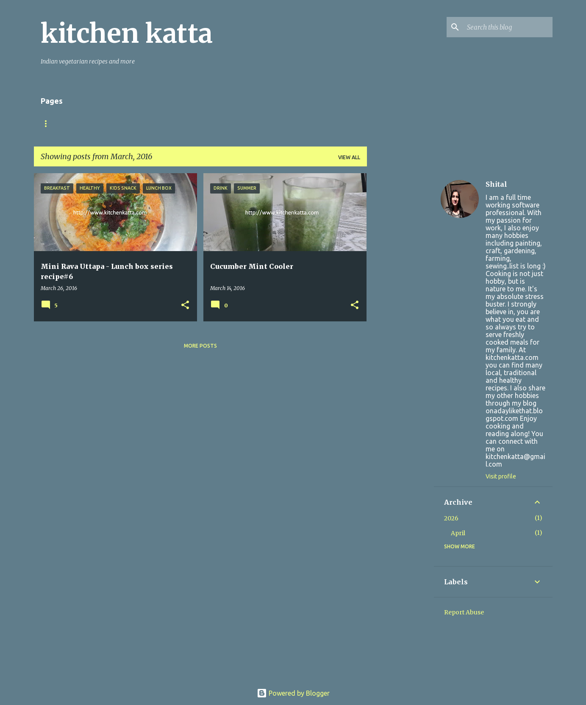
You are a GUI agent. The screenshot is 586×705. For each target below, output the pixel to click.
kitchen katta (127, 33)
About (84, 123)
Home (49, 123)
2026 (451, 518)
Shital (496, 184)
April (458, 533)
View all (349, 157)
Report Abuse (464, 612)
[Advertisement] (400, 300)
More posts (200, 345)
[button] (185, 305)
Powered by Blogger (293, 693)
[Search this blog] (508, 27)
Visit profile (501, 476)
